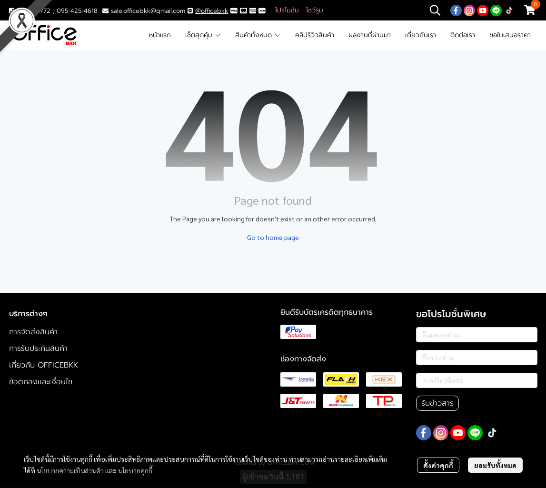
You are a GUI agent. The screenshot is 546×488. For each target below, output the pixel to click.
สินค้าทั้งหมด (257, 35)
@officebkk (211, 10)
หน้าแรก (160, 35)
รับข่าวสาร (437, 403)
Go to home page (273, 237)
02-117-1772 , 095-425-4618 (53, 10)
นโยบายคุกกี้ (135, 470)
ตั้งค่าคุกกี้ (438, 465)
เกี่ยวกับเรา (420, 35)
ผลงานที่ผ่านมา (369, 35)
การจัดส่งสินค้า (33, 332)
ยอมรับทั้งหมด (495, 465)
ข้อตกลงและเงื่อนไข (40, 382)
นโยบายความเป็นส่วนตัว (70, 470)
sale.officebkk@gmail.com (148, 10)
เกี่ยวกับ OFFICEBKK (43, 365)
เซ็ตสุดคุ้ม (203, 35)
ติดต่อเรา (462, 35)
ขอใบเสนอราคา (510, 35)
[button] (435, 10)
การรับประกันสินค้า (38, 348)
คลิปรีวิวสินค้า (314, 35)
